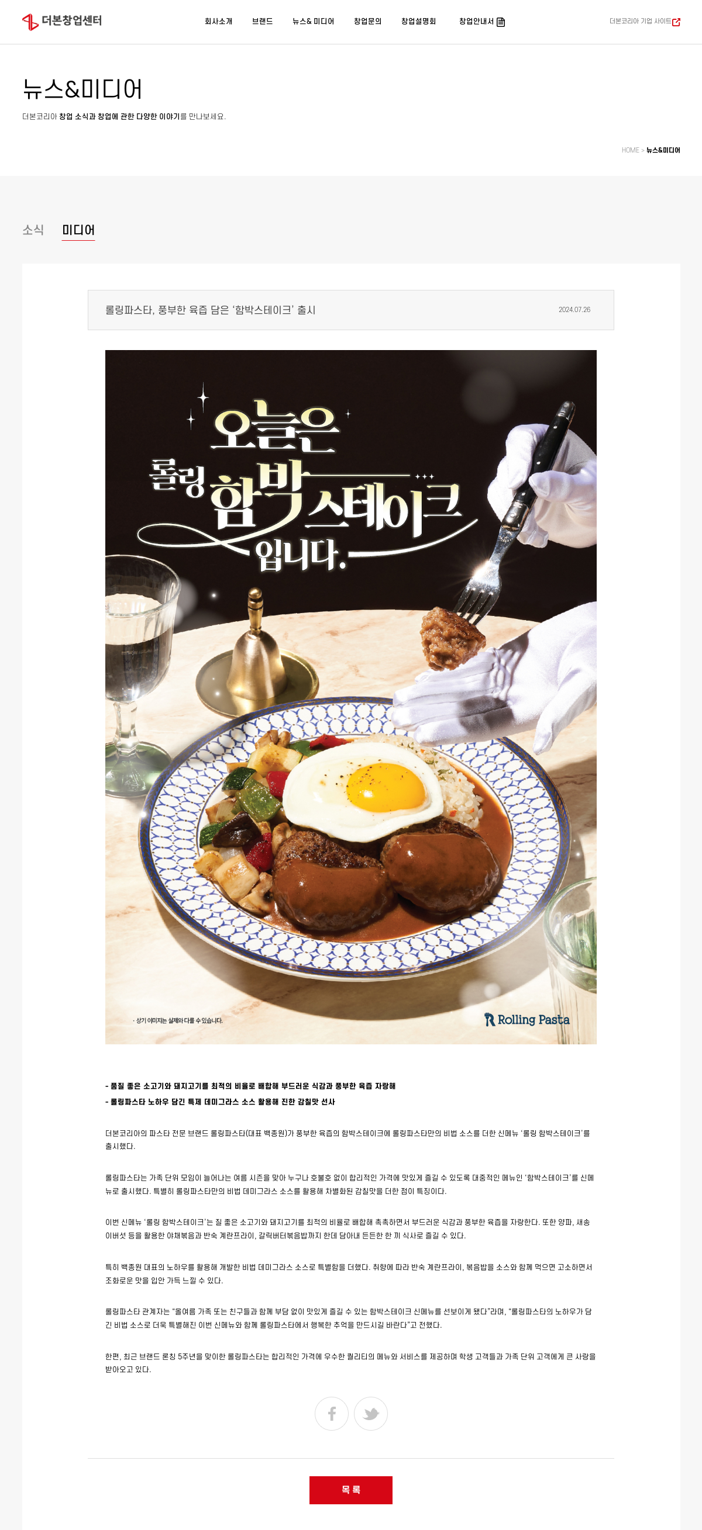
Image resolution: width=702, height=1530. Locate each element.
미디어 (78, 230)
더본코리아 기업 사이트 (641, 21)
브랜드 (262, 22)
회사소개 (219, 22)
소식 (33, 230)
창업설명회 (418, 22)
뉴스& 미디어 (313, 22)
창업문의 (368, 22)
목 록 (351, 1490)
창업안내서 (476, 22)
